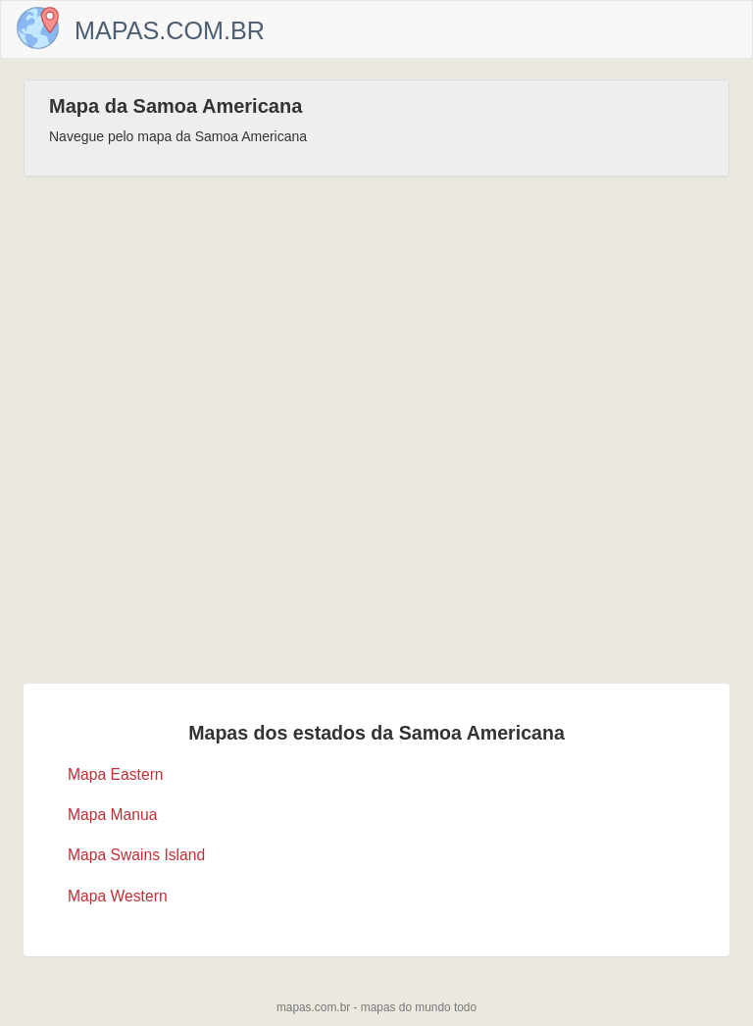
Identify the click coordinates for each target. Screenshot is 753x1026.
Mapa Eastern (116, 774)
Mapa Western (118, 896)
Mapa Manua (112, 814)
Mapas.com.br (170, 30)
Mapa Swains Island (136, 854)
